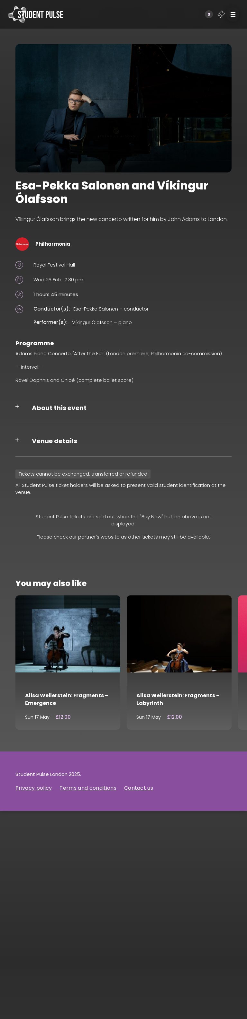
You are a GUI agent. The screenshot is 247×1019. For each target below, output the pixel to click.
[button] (232, 14)
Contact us (138, 788)
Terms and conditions (87, 788)
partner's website (99, 536)
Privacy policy (33, 788)
